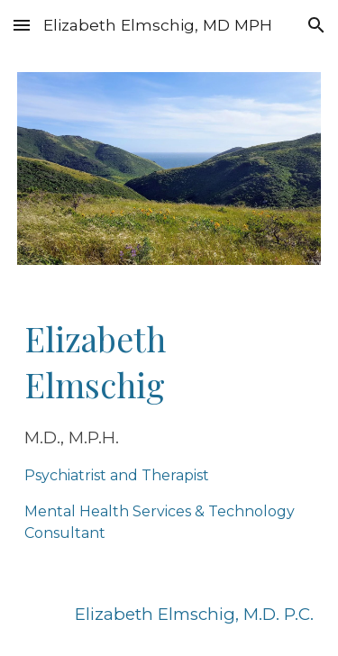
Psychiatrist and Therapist (116, 475)
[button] (21, 25)
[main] (169, 429)
